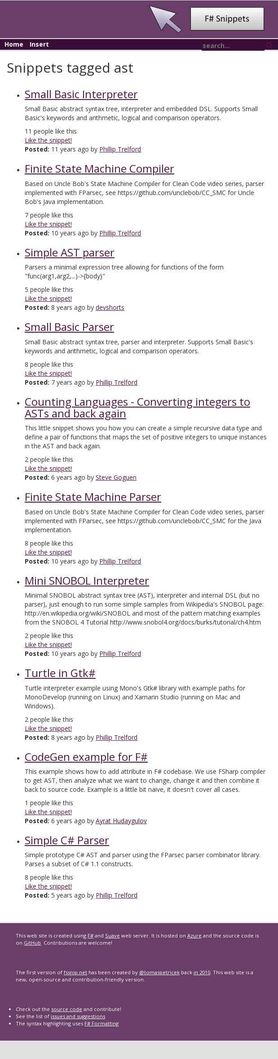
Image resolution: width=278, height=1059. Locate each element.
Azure (194, 935)
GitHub (32, 942)
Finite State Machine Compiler (99, 168)
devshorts (110, 307)
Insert (39, 44)
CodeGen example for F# (86, 756)
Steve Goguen (116, 477)
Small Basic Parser (69, 326)
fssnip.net (75, 972)
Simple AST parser (70, 252)
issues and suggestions (78, 1016)
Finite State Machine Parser (93, 496)
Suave (112, 935)
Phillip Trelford (120, 149)
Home (13, 44)
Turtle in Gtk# (60, 672)
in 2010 (202, 972)
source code (66, 1009)
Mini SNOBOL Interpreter (87, 580)
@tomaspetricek (159, 972)
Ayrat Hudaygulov (121, 820)
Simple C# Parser (67, 840)
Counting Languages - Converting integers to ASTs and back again (137, 407)
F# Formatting (101, 1023)
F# (90, 935)
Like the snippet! (48, 140)
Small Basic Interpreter (81, 94)
